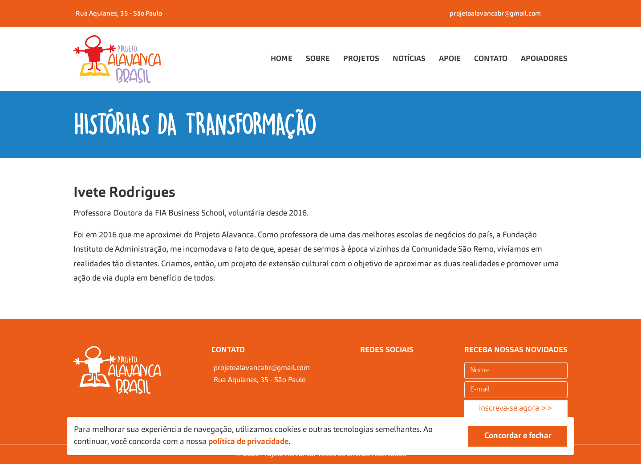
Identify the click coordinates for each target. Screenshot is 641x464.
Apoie (450, 59)
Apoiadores (544, 59)
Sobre (318, 59)
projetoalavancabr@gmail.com (495, 14)
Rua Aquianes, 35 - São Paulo (119, 14)
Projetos (361, 59)
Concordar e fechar (518, 436)
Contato (490, 59)
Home (281, 59)
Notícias (409, 59)
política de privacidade (248, 442)
